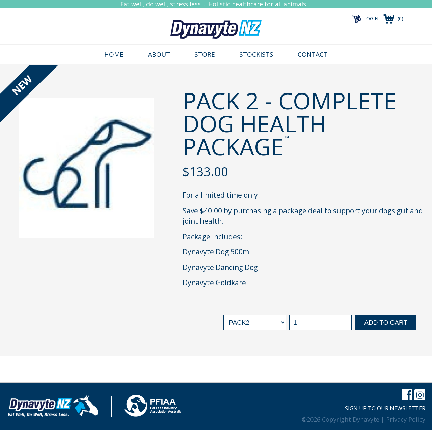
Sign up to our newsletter (385, 408)
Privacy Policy (405, 419)
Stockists (256, 54)
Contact (313, 54)
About (159, 54)
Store (204, 54)
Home (114, 54)
